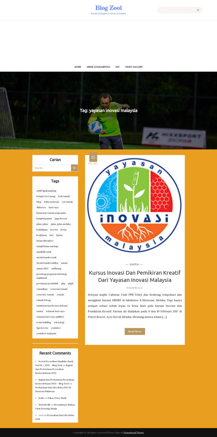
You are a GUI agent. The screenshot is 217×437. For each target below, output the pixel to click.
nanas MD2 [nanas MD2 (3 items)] (42, 268)
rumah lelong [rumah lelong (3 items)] (43, 300)
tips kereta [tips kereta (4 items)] (42, 327)
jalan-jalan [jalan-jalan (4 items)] (42, 224)
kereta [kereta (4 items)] (54, 229)
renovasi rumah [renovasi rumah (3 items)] (58, 289)
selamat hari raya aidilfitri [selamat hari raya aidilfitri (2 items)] (50, 316)
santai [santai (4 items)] (39, 311)
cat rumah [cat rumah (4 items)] (67, 201)
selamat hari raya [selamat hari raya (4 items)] (55, 311)
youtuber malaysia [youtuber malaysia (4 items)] (46, 333)
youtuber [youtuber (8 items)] (56, 327)
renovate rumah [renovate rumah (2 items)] (45, 294)
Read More (134, 331)
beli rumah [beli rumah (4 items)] (64, 196)
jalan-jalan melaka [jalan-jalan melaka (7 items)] (61, 224)
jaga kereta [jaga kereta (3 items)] (61, 218)
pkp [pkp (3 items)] (63, 283)
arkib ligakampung (98, 67)
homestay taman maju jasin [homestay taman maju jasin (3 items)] (51, 212)
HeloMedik (44, 404)
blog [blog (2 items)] (38, 201)
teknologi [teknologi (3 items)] (59, 322)
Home (77, 67)
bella (41, 398)
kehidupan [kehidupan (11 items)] (41, 229)
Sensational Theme (134, 432)
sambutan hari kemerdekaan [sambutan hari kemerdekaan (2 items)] (51, 305)
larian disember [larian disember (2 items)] (45, 240)
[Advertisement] (108, 42)
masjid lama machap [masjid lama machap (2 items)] (47, 246)
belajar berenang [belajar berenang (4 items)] (45, 196)
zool (140, 288)
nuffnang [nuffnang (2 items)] (56, 268)
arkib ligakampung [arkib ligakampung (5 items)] (46, 190)
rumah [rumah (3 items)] (60, 294)
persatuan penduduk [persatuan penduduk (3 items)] (47, 283)
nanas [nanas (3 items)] (64, 262)
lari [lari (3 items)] (51, 235)
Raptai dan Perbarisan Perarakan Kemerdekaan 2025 (54, 369)
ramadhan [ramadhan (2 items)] (41, 289)
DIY (118, 67)
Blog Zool (108, 7)
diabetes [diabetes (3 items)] (41, 207)
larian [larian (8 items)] (59, 235)
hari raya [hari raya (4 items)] (53, 207)
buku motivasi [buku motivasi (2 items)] (51, 201)
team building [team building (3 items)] (43, 322)
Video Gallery (134, 67)
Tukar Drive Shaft (57, 398)
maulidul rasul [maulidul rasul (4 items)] (43, 251)
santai (134, 264)
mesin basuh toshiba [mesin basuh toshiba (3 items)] (47, 262)
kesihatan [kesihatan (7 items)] (41, 235)
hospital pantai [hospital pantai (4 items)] (44, 218)
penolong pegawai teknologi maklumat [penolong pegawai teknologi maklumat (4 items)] (51, 276)
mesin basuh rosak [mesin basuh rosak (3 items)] (46, 257)
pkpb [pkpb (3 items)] (70, 283)
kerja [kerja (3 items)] (63, 229)
